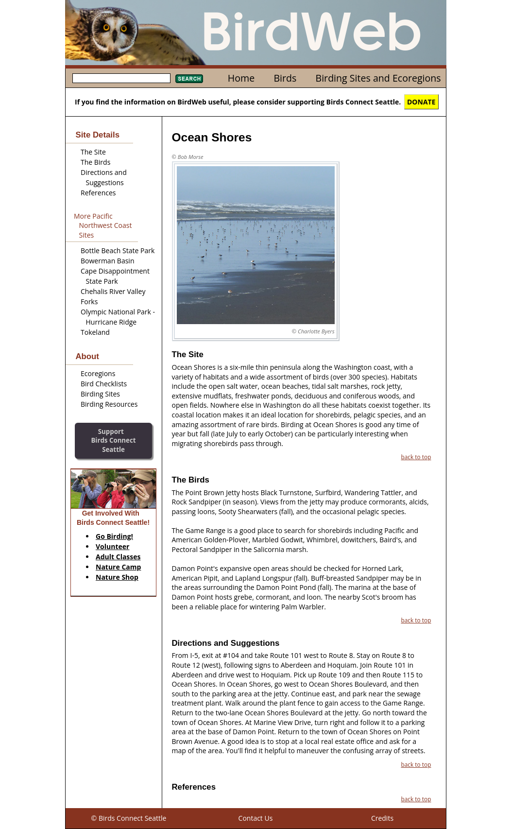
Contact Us (255, 818)
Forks (89, 301)
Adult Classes (118, 556)
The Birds (95, 162)
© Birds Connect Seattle (129, 818)
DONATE (421, 101)
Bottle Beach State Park (117, 250)
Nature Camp (118, 566)
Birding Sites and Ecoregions (378, 78)
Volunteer (112, 546)
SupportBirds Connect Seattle (113, 440)
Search (189, 78)
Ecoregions (98, 373)
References (98, 192)
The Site (93, 151)
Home (241, 78)
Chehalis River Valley (113, 291)
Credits (382, 818)
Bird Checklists (104, 383)
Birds (284, 78)
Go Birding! (114, 536)
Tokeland (95, 332)
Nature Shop (117, 577)
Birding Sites (100, 393)
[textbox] (121, 78)
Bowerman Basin (107, 260)
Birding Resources (109, 404)
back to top (416, 457)
